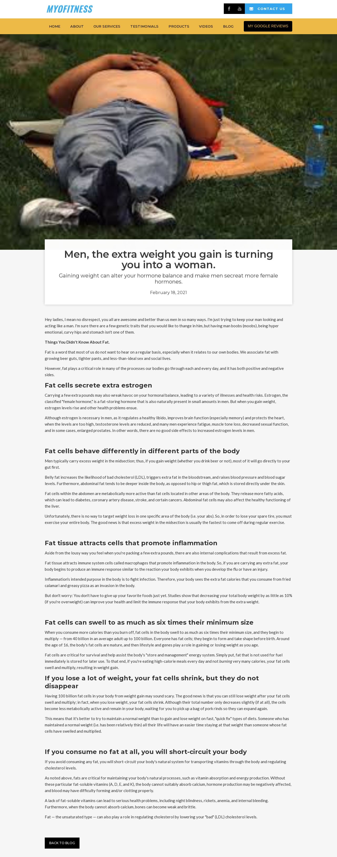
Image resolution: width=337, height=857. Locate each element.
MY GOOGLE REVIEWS (268, 26)
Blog (228, 26)
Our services (106, 26)
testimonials (144, 26)
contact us (271, 9)
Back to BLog (62, 843)
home (54, 26)
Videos (206, 26)
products (178, 26)
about (77, 26)
